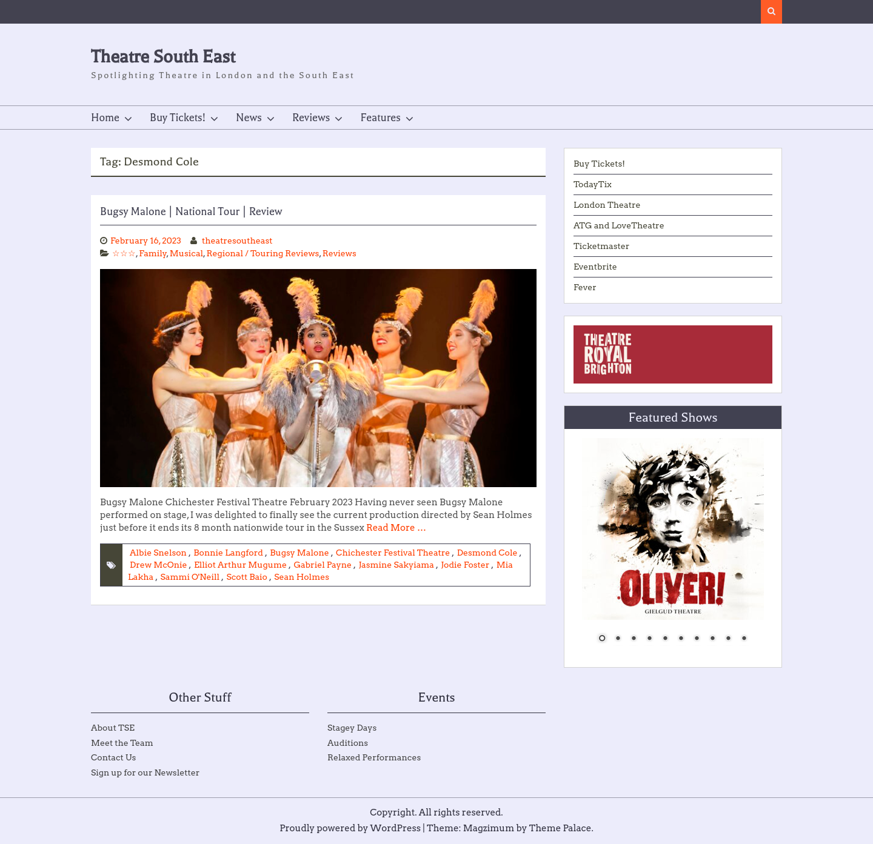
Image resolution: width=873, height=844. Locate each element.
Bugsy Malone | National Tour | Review (191, 211)
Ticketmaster (601, 246)
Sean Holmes (301, 577)
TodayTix (593, 184)
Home (105, 117)
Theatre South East (163, 57)
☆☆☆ (124, 253)
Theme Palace (560, 828)
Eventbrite (595, 266)
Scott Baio (246, 577)
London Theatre (607, 205)
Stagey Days (351, 728)
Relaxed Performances (374, 757)
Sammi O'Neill (190, 577)
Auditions (347, 743)
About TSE (113, 728)
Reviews (311, 117)
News (249, 117)
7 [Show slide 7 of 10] (696, 639)
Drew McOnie (158, 565)
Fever (585, 287)
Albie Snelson (158, 552)
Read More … (396, 527)
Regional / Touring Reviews (262, 253)
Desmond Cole (487, 552)
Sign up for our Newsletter (145, 772)
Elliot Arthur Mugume (240, 565)
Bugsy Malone (299, 552)
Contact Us (113, 757)
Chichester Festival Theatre (393, 552)
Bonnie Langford (228, 552)
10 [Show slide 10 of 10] (744, 639)
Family (153, 253)
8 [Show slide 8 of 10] (712, 639)
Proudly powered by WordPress (350, 828)
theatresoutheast (237, 240)
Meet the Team (122, 743)
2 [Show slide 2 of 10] (617, 639)
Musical (186, 253)
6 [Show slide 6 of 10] (680, 639)
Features (380, 117)
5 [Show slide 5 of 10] (665, 639)
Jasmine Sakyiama (396, 565)
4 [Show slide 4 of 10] (649, 639)
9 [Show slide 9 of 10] (728, 639)
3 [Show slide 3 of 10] (633, 639)
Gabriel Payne (322, 565)
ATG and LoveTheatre (619, 225)
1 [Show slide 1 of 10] (602, 639)
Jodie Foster (465, 565)
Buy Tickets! (178, 117)
